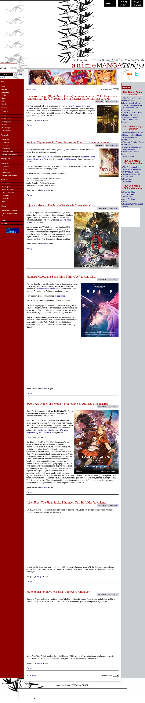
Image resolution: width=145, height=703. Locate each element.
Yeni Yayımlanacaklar (9, 154)
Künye (3, 98)
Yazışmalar (5, 198)
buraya (39, 120)
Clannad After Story (131, 172)
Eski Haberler (6, 131)
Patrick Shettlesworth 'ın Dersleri (10, 214)
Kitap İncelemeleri (8, 193)
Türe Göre (5, 142)
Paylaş (29, 125)
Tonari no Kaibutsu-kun (132, 147)
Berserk (126, 202)
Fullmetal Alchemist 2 (131, 174)
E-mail (3, 104)
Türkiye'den (5, 119)
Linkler (4, 107)
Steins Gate (128, 177)
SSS (2, 101)
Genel (3, 116)
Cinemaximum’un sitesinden (45, 430)
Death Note (127, 179)
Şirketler (4, 223)
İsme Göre (5, 139)
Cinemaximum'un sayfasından (47, 289)
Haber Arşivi (6, 128)
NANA (125, 206)
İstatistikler (5, 92)
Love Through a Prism (132, 103)
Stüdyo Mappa (66, 150)
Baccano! (127, 181)
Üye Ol (3, 77)
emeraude (114, 102)
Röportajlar (5, 187)
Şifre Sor (18, 74)
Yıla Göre (4, 145)
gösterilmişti (61, 296)
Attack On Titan (47, 157)
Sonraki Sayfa (31, 90)
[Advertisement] (28, 29)
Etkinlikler (5, 196)
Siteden (4, 125)
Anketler (4, 89)
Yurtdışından (6, 122)
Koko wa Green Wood (132, 169)
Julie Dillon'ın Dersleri (9, 210)
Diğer (3, 201)
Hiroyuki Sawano (68, 159)
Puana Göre (5, 148)
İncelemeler (5, 184)
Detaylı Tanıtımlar (7, 190)
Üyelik (3, 95)
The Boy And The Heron (132, 113)
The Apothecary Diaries (132, 105)
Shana (115, 208)
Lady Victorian (129, 149)
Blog (3, 86)
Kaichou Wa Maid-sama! (133, 204)
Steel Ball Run (129, 192)
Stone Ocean (128, 194)
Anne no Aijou (128, 157)
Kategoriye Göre (7, 151)
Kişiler (3, 220)
